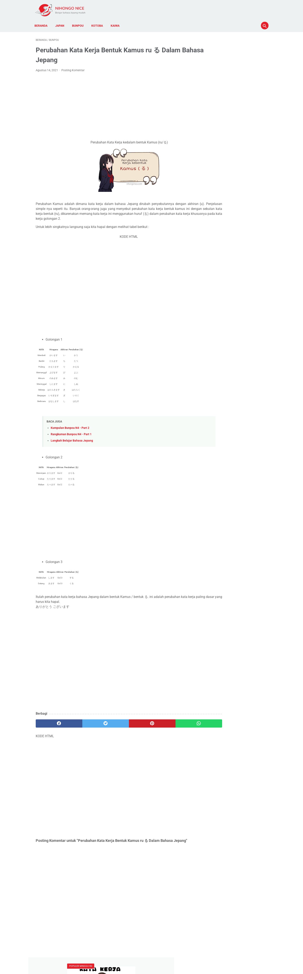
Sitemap (187, 959)
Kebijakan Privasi (122, 959)
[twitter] (94, 722)
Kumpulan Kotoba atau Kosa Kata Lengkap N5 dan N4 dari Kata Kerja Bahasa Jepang (235, 83)
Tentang (159, 959)
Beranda (42, 22)
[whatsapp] (171, 722)
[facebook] (55, 722)
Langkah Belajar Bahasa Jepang (72, 439)
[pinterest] (132, 722)
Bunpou (79, 22)
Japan (60, 22)
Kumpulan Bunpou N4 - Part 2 (70, 426)
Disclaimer (143, 959)
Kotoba (98, 22)
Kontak (173, 959)
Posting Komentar (73, 68)
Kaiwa (116, 22)
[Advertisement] (113, 104)
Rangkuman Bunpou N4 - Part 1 (71, 432)
